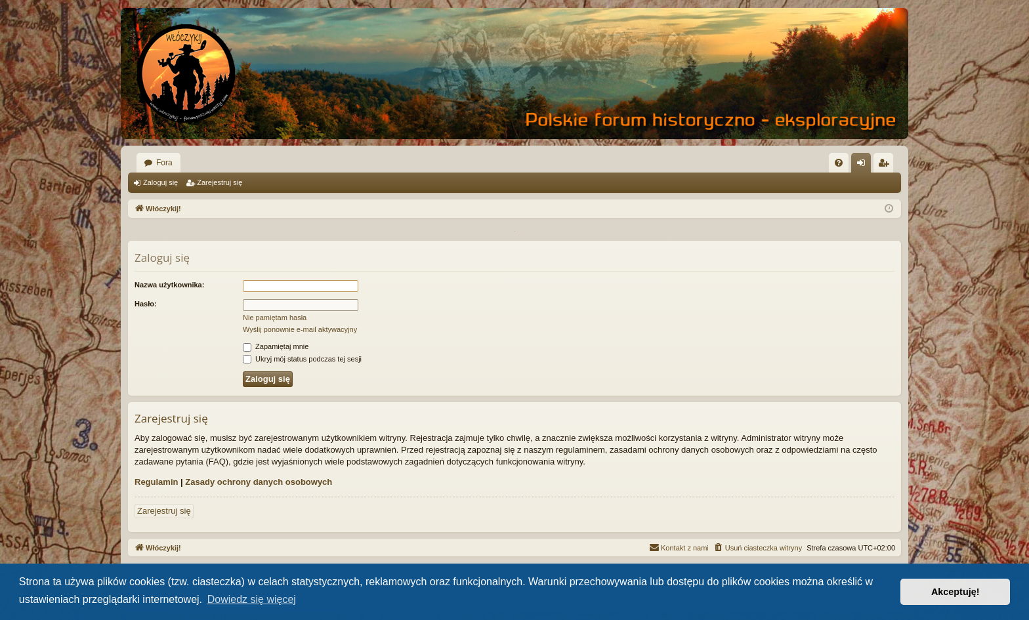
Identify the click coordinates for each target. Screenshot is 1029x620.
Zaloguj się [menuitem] (864, 165)
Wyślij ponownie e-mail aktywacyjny (300, 329)
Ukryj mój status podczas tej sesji (302, 359)
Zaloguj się (160, 182)
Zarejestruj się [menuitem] (886, 165)
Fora (164, 162)
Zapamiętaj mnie (275, 346)
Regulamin (156, 482)
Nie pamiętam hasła (274, 317)
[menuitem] (839, 163)
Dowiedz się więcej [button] (251, 599)
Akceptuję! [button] (955, 592)
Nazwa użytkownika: (169, 285)
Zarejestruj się (219, 182)
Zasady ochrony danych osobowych (258, 482)
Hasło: (146, 304)
